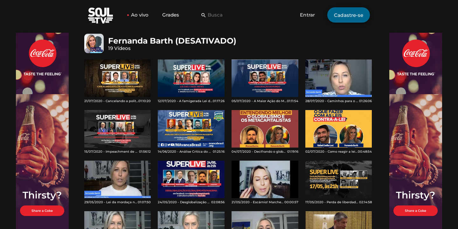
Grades (170, 15)
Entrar (307, 15)
